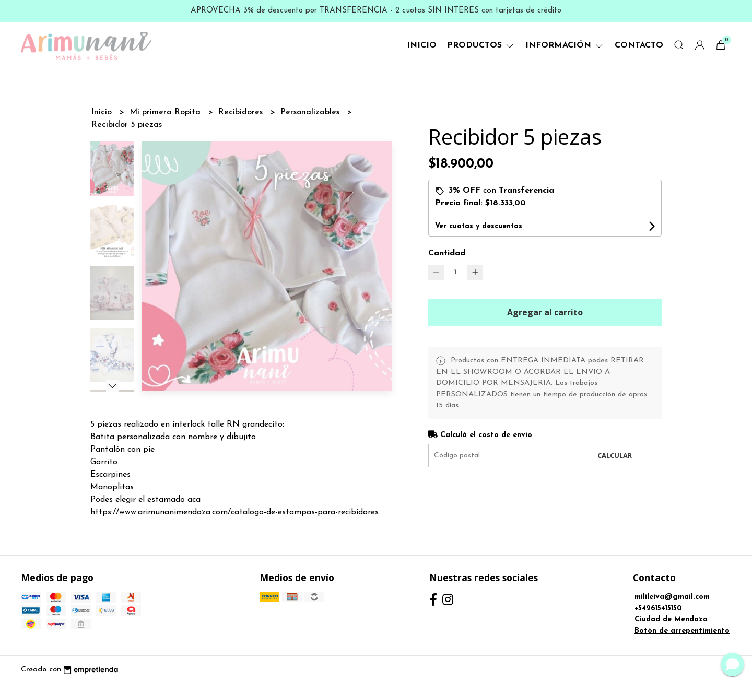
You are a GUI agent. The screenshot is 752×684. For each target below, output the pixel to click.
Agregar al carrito (545, 312)
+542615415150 (658, 608)
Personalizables (311, 112)
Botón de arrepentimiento (682, 631)
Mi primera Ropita (166, 112)
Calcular (614, 455)
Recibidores (241, 112)
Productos (481, 45)
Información (564, 45)
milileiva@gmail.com (672, 597)
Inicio (422, 45)
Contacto (639, 45)
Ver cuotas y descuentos (478, 226)
